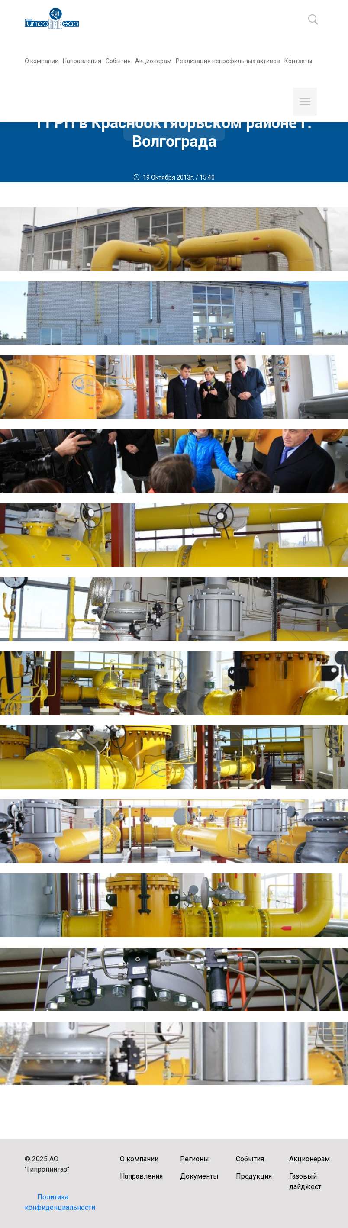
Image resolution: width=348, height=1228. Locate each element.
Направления (82, 61)
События (118, 61)
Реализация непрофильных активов (228, 61)
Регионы (194, 1159)
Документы (199, 1176)
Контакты (298, 61)
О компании (41, 61)
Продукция (254, 1176)
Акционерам (153, 61)
